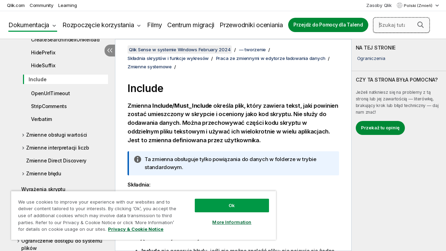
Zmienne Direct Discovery (56, 160)
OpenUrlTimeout (50, 93)
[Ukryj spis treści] (110, 50)
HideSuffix (43, 65)
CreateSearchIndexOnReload (65, 40)
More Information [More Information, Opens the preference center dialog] (226, 217)
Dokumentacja (28, 25)
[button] (420, 24)
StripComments (49, 106)
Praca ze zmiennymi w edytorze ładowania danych (271, 58)
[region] (140, 212)
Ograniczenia (371, 58)
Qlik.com (16, 5)
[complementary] (399, 145)
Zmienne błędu (43, 173)
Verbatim (41, 119)
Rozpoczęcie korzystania (98, 25)
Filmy (154, 25)
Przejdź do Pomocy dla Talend (328, 25)
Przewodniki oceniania (251, 25)
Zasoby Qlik (378, 5)
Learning (67, 5)
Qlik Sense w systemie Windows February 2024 (179, 49)
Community (42, 5)
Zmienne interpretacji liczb (57, 148)
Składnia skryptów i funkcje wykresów (168, 58)
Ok (226, 200)
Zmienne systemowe (150, 66)
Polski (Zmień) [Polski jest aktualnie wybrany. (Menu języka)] (418, 5)
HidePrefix (43, 52)
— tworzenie (252, 49)
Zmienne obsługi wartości (56, 135)
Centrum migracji (190, 25)
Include (37, 79)
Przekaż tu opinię (380, 127)
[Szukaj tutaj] (401, 25)
